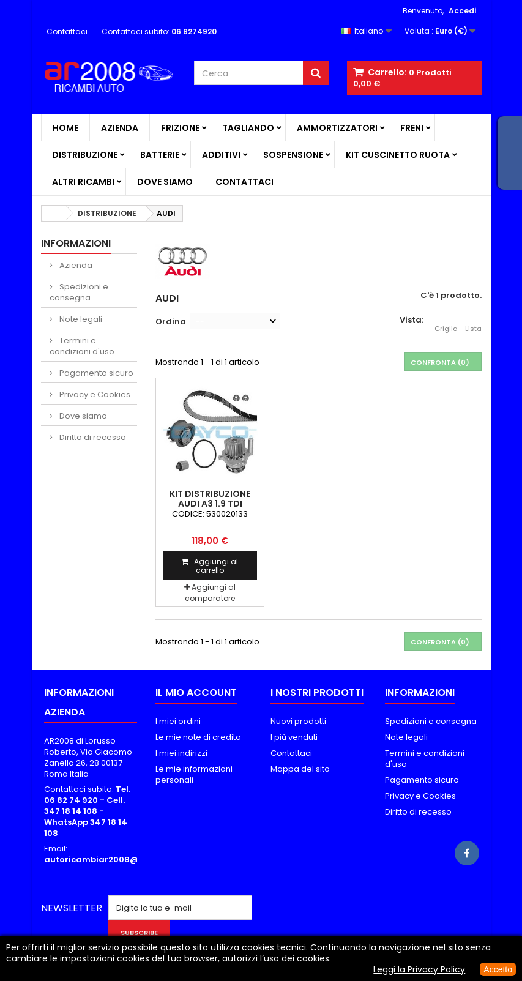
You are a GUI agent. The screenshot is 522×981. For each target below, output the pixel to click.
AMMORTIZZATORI (337, 128)
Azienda (119, 128)
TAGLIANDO (248, 128)
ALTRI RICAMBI (83, 182)
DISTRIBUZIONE (84, 155)
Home (65, 128)
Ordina (170, 321)
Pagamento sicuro (95, 373)
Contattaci (67, 31)
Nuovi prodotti (298, 721)
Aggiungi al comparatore (210, 592)
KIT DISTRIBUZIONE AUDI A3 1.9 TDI (210, 499)
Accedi (462, 11)
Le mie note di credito (198, 737)
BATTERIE (159, 155)
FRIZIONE (180, 128)
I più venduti (294, 737)
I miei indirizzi (181, 753)
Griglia (446, 322)
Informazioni (76, 243)
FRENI (411, 128)
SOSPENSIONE (293, 155)
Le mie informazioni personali (194, 774)
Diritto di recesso (92, 437)
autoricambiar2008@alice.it (105, 859)
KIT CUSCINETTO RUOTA (398, 155)
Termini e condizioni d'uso (82, 346)
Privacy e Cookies (94, 394)
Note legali (80, 319)
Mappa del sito (300, 769)
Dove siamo (165, 182)
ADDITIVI (221, 155)
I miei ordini (178, 721)
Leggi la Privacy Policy (419, 969)
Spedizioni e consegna (79, 292)
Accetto (497, 969)
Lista (473, 322)
